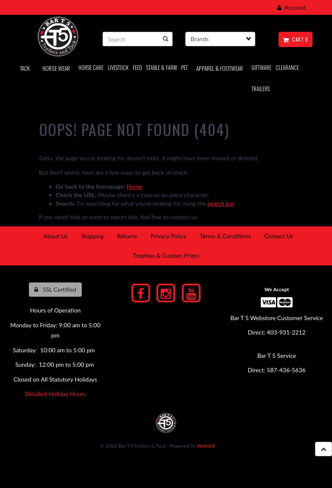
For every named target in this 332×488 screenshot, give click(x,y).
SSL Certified (55, 289)
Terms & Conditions (225, 236)
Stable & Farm (161, 68)
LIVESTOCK (118, 68)
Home (134, 186)
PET (184, 68)
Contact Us (278, 236)
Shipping (92, 236)
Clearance (287, 68)
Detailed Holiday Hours (55, 393)
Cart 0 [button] (295, 39)
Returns (127, 236)
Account (291, 7)
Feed (137, 68)
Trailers (260, 89)
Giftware (261, 68)
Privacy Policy (168, 236)
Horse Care (90, 68)
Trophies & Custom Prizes (166, 255)
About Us (55, 236)
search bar (220, 203)
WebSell (206, 446)
